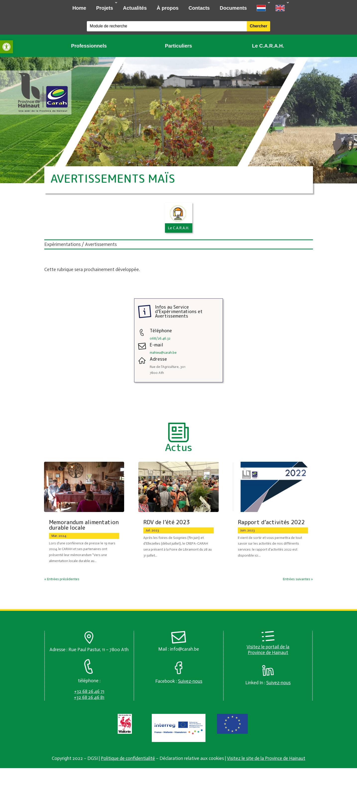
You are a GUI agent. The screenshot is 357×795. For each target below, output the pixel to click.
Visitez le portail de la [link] (268, 647)
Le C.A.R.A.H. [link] (268, 46)
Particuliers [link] (178, 46)
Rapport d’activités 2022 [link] (271, 522)
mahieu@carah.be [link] (163, 352)
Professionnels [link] (89, 46)
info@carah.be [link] (184, 649)
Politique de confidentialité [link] (128, 758)
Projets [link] (104, 8)
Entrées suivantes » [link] (298, 579)
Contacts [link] (199, 8)
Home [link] (79, 8)
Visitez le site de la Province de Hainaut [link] (266, 758)
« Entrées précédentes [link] (61, 579)
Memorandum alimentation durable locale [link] (84, 524)
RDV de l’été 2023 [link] (166, 522)
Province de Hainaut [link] (268, 652)
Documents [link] (233, 8)
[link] (6, 46)
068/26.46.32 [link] (160, 338)
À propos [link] (168, 8)
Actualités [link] (135, 8)
